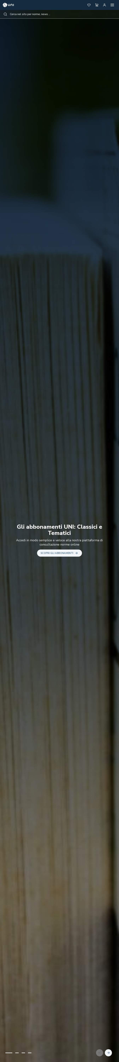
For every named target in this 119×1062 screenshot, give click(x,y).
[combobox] (59, 14)
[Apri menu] (112, 5)
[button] (89, 5)
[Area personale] (104, 5)
